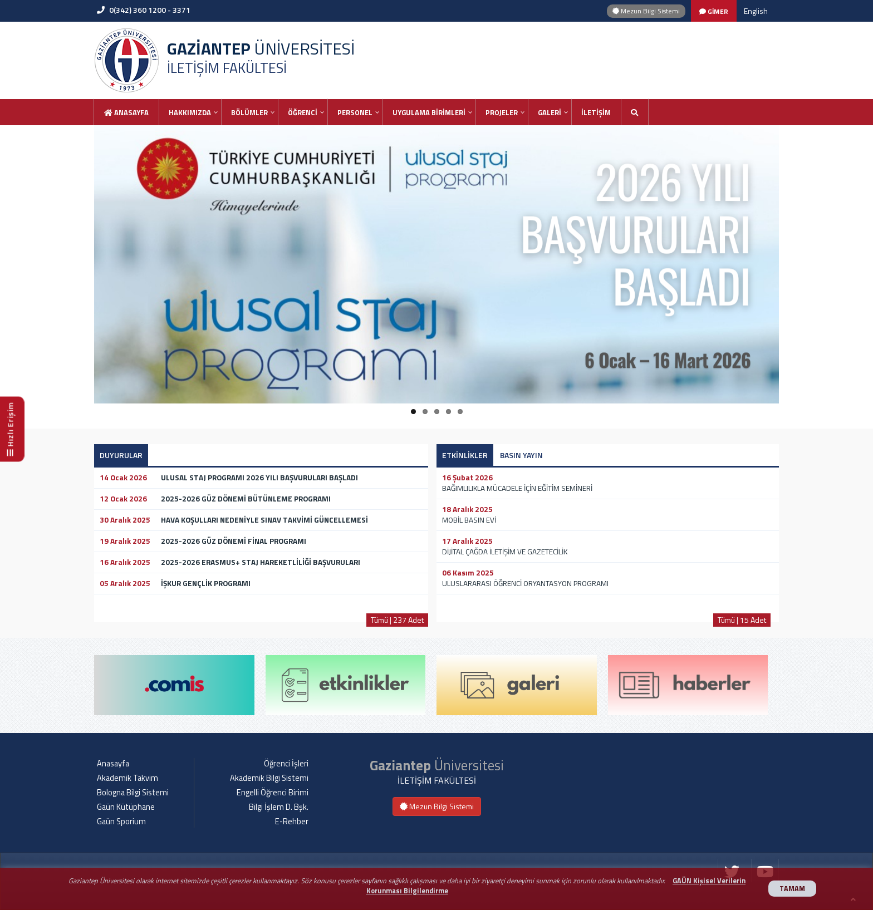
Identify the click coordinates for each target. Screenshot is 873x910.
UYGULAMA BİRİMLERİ (429, 112)
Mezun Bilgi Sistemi (646, 11)
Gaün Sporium (121, 821)
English (756, 11)
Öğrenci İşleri (286, 763)
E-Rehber (291, 821)
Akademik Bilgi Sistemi (269, 778)
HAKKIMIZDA (190, 112)
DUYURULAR (121, 455)
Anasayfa (126, 112)
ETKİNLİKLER (465, 455)
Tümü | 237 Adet (397, 620)
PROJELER (501, 112)
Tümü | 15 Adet (742, 620)
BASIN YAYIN (521, 455)
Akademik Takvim (127, 778)
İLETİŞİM (596, 112)
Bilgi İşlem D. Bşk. (278, 807)
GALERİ (549, 112)
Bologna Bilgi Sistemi (133, 792)
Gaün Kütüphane (126, 807)
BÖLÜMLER (249, 112)
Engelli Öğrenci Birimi (272, 792)
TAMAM (792, 888)
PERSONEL (354, 112)
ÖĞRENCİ (302, 112)
